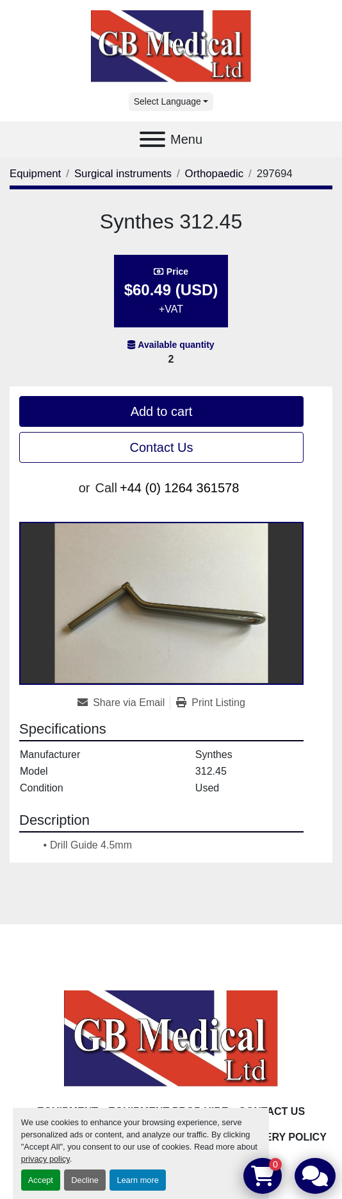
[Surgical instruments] (123, 174)
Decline (85, 1180)
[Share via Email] (123, 702)
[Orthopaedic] (214, 174)
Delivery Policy (281, 1137)
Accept (40, 1180)
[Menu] (152, 139)
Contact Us (161, 447)
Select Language (167, 101)
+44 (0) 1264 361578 (179, 488)
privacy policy (45, 1159)
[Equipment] (35, 174)
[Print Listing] (210, 702)
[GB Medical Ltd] (171, 1038)
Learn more (137, 1180)
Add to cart (162, 411)
